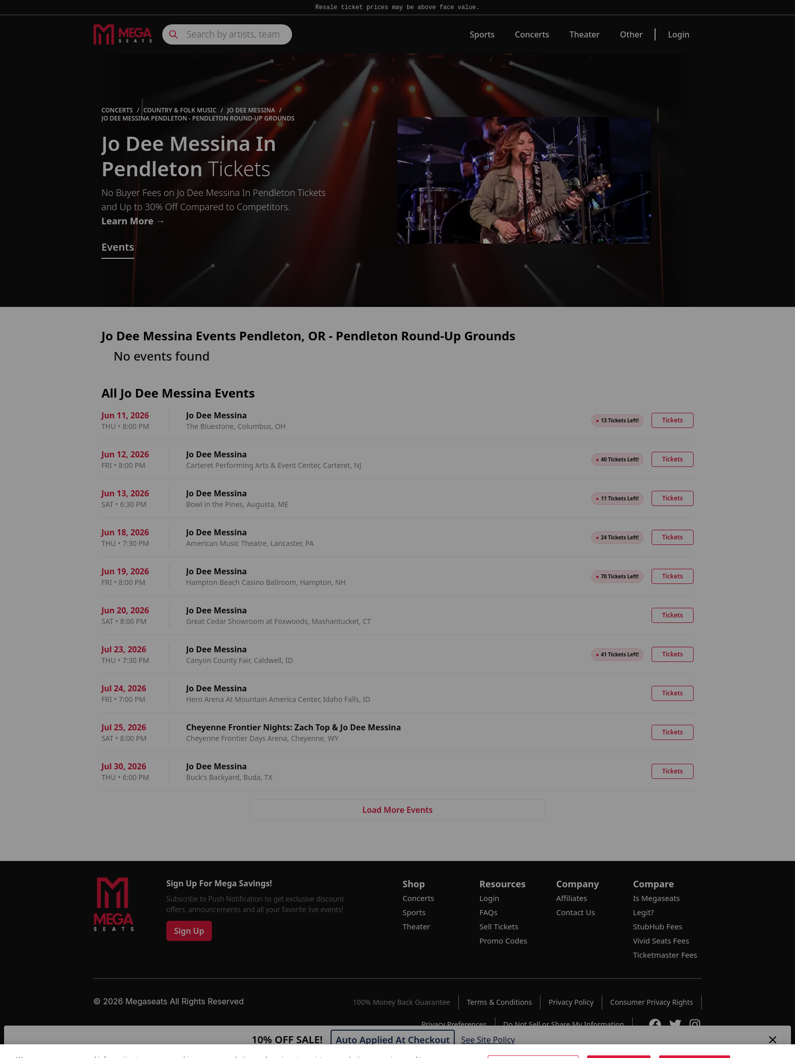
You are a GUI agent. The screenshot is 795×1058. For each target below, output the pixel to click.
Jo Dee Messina (251, 110)
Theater (584, 34)
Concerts (532, 34)
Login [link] (679, 34)
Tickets (672, 420)
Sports (481, 34)
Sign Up (189, 930)
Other (631, 34)
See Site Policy (488, 1039)
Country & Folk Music (179, 110)
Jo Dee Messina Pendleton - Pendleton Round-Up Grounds (198, 118)
